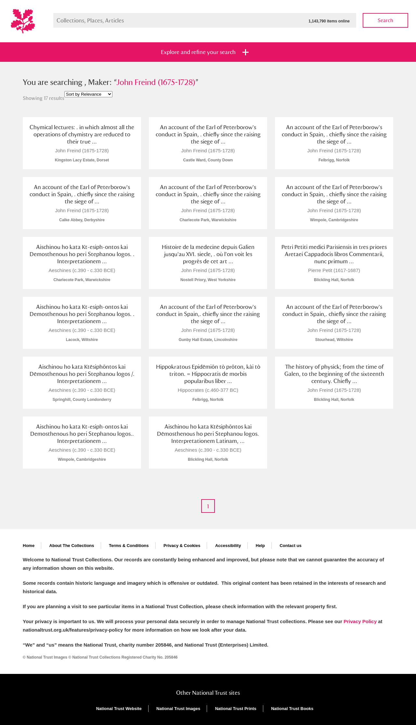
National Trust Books (292, 708)
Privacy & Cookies (181, 545)
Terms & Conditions (129, 545)
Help (260, 545)
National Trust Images (178, 708)
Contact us (290, 545)
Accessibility (228, 545)
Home (28, 545)
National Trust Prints (235, 708)
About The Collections (71, 545)
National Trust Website (119, 708)
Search (385, 20)
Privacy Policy (360, 621)
